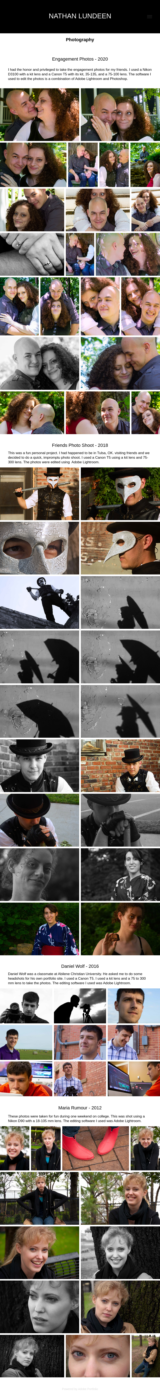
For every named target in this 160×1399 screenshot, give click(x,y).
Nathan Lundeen (80, 16)
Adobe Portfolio (88, 1389)
